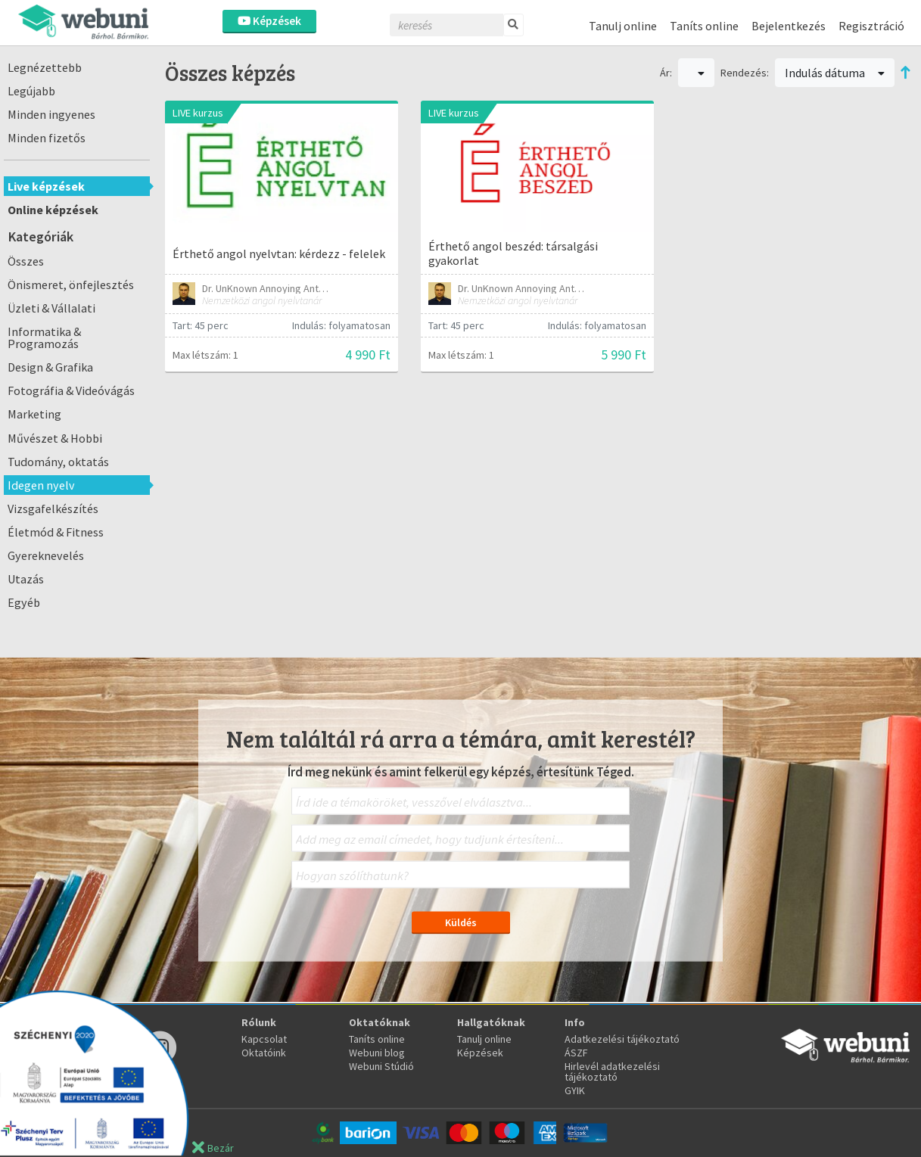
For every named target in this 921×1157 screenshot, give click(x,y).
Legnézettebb (45, 67)
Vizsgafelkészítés (53, 508)
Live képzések (46, 186)
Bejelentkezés (788, 25)
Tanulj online (623, 25)
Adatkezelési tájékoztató (622, 1039)
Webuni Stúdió (381, 1066)
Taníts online (704, 25)
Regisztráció (871, 25)
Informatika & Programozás (44, 337)
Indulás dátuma (835, 72)
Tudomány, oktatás (58, 461)
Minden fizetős (47, 137)
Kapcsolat (264, 1039)
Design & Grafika (50, 367)
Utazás (26, 578)
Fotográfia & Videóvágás (71, 390)
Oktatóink (263, 1052)
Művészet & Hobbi (55, 438)
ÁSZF (576, 1052)
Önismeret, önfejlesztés (71, 284)
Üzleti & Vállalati (51, 308)
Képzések (269, 21)
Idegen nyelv (41, 485)
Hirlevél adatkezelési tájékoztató (612, 1071)
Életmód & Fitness (56, 532)
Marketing (34, 413)
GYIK (575, 1090)
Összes (26, 261)
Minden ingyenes (51, 114)
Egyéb (24, 602)
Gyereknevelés (46, 555)
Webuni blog (377, 1052)
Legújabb (31, 90)
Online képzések (53, 209)
